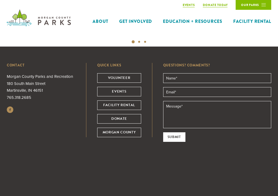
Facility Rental (252, 21)
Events (119, 91)
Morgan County (119, 132)
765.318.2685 (19, 97)
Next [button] (271, 35)
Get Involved (135, 21)
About (100, 21)
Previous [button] (7, 35)
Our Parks (251, 6)
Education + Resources (192, 21)
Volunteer (119, 78)
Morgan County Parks (39, 18)
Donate (119, 118)
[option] (139, 35)
